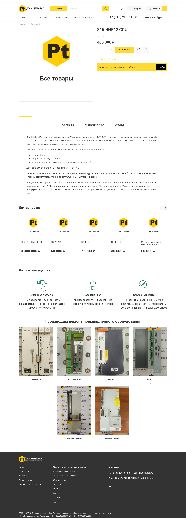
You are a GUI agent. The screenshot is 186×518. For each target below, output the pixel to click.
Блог (55, 502)
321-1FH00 (116, 242)
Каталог (58, 8)
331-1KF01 (85, 242)
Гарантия (56, 497)
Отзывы (56, 489)
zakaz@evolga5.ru (154, 17)
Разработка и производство (82, 17)
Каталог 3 (35, 23)
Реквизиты (57, 484)
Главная (22, 23)
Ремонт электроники (59, 17)
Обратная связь (59, 480)
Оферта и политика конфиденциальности (70, 467)
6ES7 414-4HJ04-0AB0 (31, 242)
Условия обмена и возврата (64, 475)
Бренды (56, 493)
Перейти (161, 67)
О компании (33, 17)
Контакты (44, 17)
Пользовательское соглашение (66, 471)
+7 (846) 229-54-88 (123, 17)
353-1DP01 (56, 242)
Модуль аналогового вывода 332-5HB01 (151, 243)
